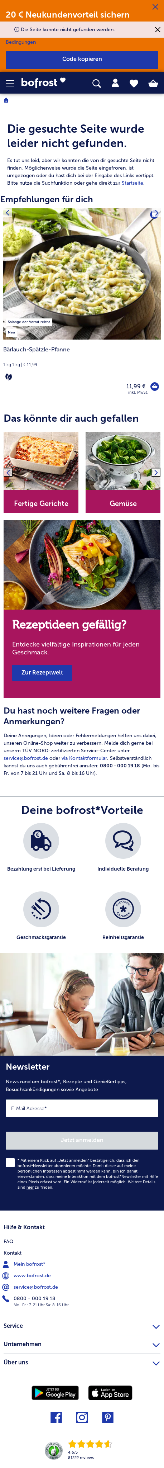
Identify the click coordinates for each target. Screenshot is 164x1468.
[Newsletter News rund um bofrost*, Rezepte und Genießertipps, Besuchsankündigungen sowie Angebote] (82, 1133)
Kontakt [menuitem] (12, 1253)
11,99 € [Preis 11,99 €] (135, 386)
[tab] (115, 83)
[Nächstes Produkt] (156, 212)
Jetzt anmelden (82, 1140)
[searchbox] (96, 83)
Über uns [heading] (82, 1361)
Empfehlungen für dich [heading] (46, 199)
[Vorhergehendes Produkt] (7, 212)
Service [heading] (82, 1325)
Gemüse (123, 503)
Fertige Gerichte (41, 503)
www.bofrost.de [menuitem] (27, 1275)
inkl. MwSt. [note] (138, 392)
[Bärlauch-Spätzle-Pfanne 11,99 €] (82, 306)
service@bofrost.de (26, 758)
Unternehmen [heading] (82, 1343)
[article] (82, 147)
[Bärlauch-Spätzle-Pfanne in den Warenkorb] (154, 386)
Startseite (132, 183)
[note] (82, 363)
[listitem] (29, 321)
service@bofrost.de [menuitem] (31, 1287)
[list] (82, 891)
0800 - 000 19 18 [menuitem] (30, 1298)
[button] (13, 83)
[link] (46, 83)
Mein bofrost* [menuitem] (24, 1264)
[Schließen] (155, 7)
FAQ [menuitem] (9, 1242)
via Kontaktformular (84, 758)
